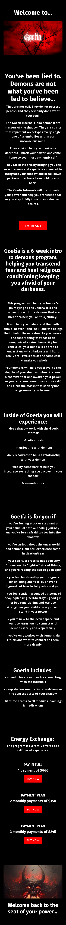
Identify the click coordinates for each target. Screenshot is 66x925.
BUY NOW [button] (33, 779)
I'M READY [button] (33, 226)
